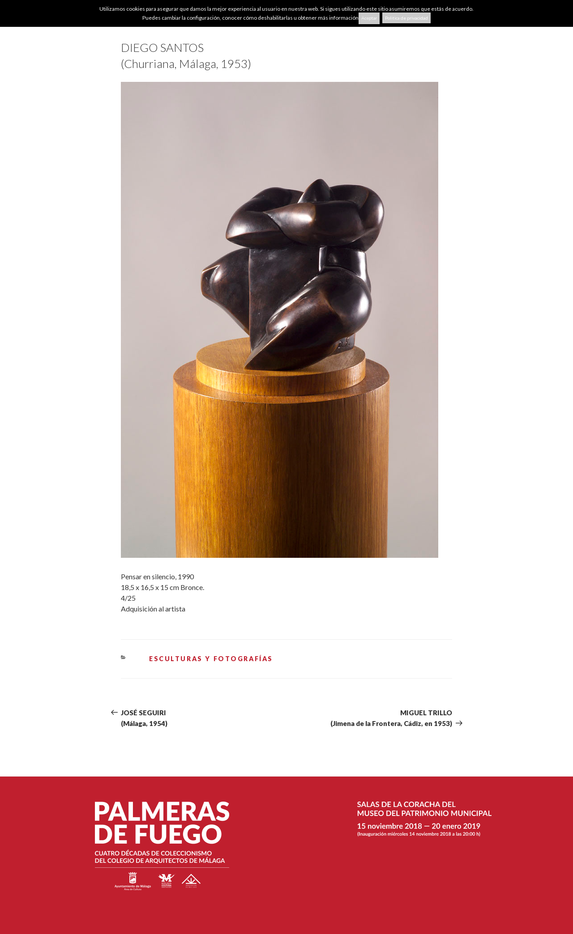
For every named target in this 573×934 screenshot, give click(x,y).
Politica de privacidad (406, 18)
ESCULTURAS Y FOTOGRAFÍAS (211, 658)
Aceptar (369, 18)
